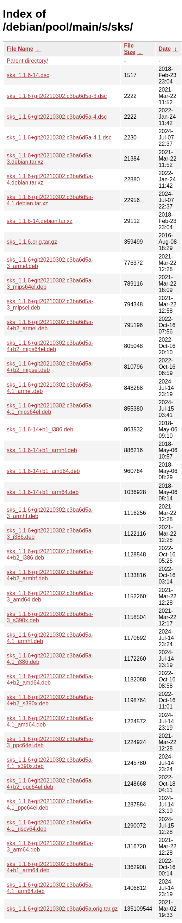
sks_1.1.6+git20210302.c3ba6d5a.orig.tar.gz (62, 909)
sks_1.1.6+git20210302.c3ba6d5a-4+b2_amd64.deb (50, 679)
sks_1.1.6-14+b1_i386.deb (40, 429)
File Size (129, 49)
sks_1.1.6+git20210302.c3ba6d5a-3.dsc (57, 96)
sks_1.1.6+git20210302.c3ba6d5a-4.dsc (57, 117)
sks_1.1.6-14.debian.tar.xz (40, 221)
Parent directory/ (27, 61)
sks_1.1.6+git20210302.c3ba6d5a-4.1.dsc (59, 138)
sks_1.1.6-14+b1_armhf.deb (42, 450)
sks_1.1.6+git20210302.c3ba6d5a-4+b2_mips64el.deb (50, 346)
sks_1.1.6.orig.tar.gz (32, 242)
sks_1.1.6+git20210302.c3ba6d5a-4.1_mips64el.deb (50, 409)
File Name (20, 49)
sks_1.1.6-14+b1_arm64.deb (43, 492)
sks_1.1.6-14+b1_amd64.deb (43, 471)
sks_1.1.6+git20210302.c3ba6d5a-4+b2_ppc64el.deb (50, 784)
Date (164, 49)
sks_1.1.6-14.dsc (28, 75)
